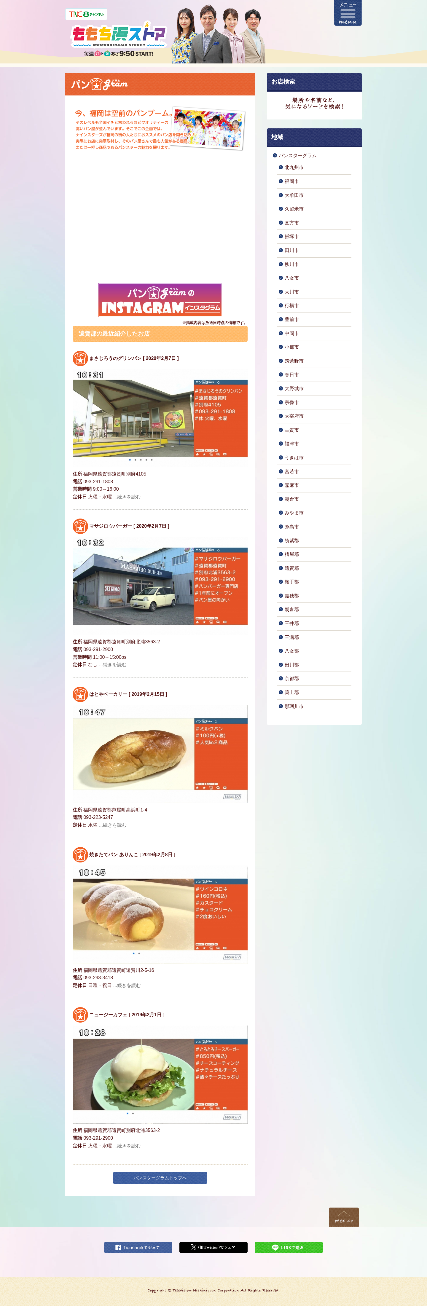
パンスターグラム (298, 155)
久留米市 (294, 208)
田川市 (292, 250)
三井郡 (292, 623)
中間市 (292, 333)
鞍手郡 (292, 581)
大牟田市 (294, 195)
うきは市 (294, 457)
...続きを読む (127, 496)
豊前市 (292, 319)
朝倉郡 (292, 609)
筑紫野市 (294, 360)
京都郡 (292, 678)
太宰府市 (294, 416)
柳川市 (292, 264)
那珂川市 (294, 706)
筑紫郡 (292, 540)
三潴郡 (292, 637)
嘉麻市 (292, 485)
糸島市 (292, 526)
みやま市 (294, 512)
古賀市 (292, 430)
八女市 (292, 277)
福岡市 (292, 181)
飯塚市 (292, 236)
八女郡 (292, 650)
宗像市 (292, 402)
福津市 (292, 443)
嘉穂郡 (292, 595)
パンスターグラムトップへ (160, 1177)
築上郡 (292, 692)
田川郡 (292, 664)
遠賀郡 (292, 568)
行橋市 (292, 305)
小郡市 (292, 347)
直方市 (292, 222)
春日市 (292, 374)
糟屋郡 (292, 554)
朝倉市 (292, 499)
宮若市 (292, 471)
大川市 (292, 291)
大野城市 (294, 388)
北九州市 (294, 167)
